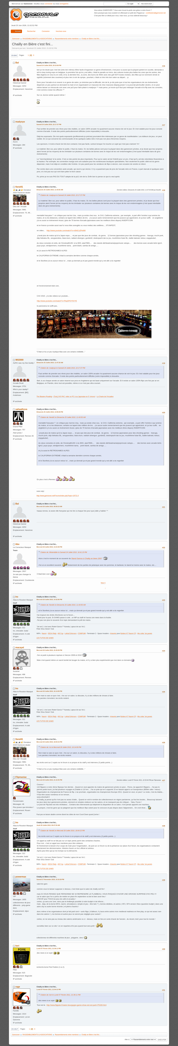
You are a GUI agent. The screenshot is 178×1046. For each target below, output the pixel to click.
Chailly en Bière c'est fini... (47, 63)
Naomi (44, 633)
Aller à (127, 1039)
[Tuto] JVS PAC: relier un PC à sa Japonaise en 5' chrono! (74, 397)
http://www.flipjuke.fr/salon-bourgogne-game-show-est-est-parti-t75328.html (76, 1005)
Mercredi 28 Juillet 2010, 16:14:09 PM (49, 691)
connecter (49, 4)
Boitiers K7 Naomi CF (128, 633)
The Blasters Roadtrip (44, 397)
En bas (14, 55)
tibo (17, 544)
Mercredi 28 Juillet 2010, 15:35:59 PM (49, 650)
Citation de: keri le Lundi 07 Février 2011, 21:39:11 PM (60, 995)
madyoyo (20, 122)
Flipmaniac (21, 777)
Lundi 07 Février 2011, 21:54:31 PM (49, 989)
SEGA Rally (52, 633)
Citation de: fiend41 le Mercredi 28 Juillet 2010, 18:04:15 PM (62, 831)
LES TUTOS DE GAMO (45, 638)
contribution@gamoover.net (156, 13)
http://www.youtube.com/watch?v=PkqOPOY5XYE (57, 301)
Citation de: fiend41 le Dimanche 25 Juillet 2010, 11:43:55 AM (63, 417)
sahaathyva (21, 409)
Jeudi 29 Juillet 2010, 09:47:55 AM (48, 825)
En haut (14, 1029)
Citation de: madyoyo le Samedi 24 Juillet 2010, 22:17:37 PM (62, 195)
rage (17, 987)
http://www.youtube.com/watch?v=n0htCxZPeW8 (66, 231)
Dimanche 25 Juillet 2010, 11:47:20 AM (50, 362)
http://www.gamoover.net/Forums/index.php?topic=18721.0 (58, 496)
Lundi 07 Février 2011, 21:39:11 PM (49, 948)
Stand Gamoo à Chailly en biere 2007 (86, 558)
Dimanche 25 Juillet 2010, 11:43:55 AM (50, 190)
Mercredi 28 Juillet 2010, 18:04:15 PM (49, 742)
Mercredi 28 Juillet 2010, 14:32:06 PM (49, 599)
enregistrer (64, 4)
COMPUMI (82, 633)
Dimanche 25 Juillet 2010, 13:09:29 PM (50, 412)
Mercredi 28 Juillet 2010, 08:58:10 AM (49, 506)
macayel (19, 647)
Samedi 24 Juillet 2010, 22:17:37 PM (49, 124)
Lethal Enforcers (70, 633)
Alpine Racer (98, 588)
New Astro (98, 583)
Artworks (113, 633)
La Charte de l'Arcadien (105, 397)
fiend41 (19, 187)
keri (17, 946)
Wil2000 (19, 360)
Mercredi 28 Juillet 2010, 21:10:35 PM (49, 780)
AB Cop (60, 633)
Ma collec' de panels (144, 633)
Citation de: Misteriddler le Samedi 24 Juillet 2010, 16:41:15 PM (63, 552)
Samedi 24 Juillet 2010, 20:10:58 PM (49, 65)
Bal (17, 62)
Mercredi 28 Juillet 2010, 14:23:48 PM (49, 547)
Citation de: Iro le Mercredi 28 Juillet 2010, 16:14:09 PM (60, 747)
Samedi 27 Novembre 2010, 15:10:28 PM (50, 879)
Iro (16, 597)
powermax (20, 877)
